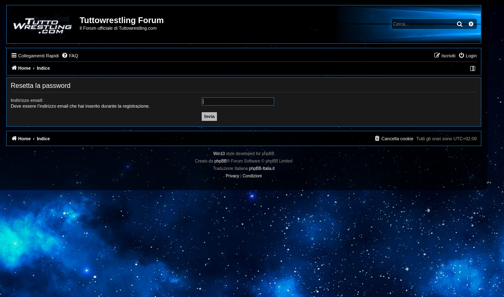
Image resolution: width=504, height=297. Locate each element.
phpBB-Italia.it (270, 168)
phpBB (229, 161)
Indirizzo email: (35, 100)
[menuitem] (78, 56)
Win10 (227, 153)
